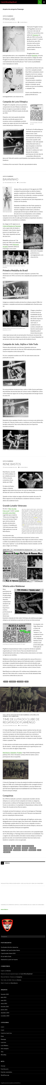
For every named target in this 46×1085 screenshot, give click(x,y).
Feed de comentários (6, 1072)
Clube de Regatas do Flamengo (12, 226)
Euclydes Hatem (8, 848)
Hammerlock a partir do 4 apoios (10, 904)
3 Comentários (24, 467)
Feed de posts (4, 1069)
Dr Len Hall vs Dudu (6, 956)
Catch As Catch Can (17, 714)
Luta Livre (20, 681)
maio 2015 (3, 1000)
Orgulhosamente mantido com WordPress (11, 1083)
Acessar (3, 1066)
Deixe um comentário (37, 883)
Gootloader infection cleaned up (9, 947)
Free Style (25, 848)
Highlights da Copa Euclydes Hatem (10, 883)
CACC (4, 714)
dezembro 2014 (5, 1012)
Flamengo (10, 16)
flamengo (12, 681)
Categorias (19, 977)
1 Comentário (22, 182)
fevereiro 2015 (5, 1006)
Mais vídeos (5, 909)
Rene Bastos (12, 464)
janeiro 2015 (4, 1009)
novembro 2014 (5, 1015)
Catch (5, 16)
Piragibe (9, 19)
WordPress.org (5, 1075)
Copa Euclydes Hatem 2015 (8, 953)
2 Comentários (23, 22)
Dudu (2, 1036)
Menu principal (44, 2)
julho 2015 (3, 997)
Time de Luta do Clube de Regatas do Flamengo (21, 720)
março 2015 (4, 1003)
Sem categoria (4, 1048)
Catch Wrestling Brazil (9, 2)
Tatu (26, 681)
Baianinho (35, 55)
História (8, 970)
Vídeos (7, 863)
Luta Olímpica (8, 850)
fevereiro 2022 (5, 994)
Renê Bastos (6, 752)
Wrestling (15, 716)
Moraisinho (17, 850)
